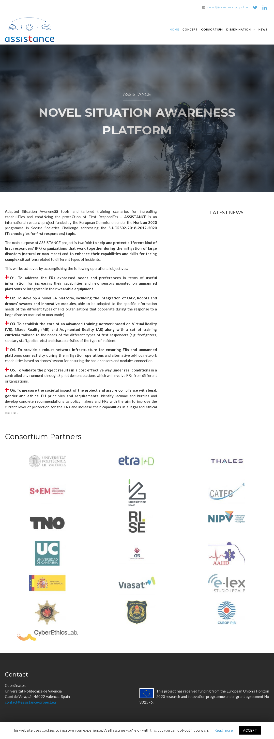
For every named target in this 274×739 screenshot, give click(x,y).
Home (174, 29)
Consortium (212, 29)
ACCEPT (250, 730)
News (263, 29)
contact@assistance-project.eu (225, 7)
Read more (223, 730)
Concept (190, 29)
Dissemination (238, 29)
